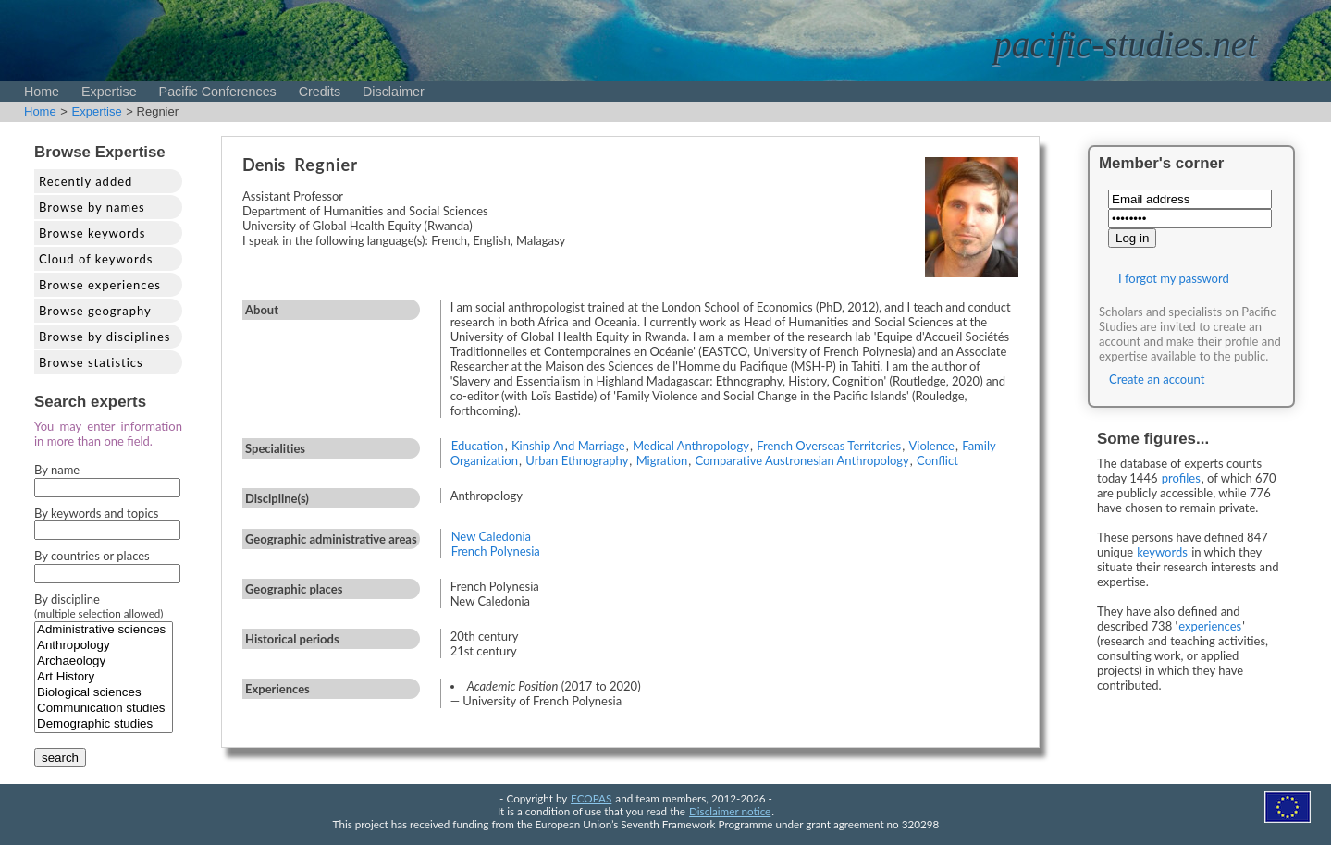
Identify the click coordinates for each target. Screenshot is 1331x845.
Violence (932, 445)
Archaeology (103, 661)
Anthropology (103, 646)
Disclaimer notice (729, 810)
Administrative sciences (103, 630)
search (60, 758)
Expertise (109, 91)
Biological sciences (103, 693)
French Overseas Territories (829, 445)
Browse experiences (100, 284)
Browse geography (95, 310)
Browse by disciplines (104, 336)
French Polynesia (495, 551)
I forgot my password (1173, 278)
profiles (1181, 478)
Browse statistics (91, 362)
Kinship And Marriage (568, 445)
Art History (103, 677)
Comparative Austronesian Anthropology (801, 460)
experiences (1209, 625)
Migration (662, 460)
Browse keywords (92, 233)
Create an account (1156, 379)
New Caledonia (491, 536)
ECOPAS (591, 797)
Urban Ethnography (576, 460)
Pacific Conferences (218, 91)
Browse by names (92, 207)
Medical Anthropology (691, 445)
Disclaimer (394, 91)
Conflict (937, 460)
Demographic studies (103, 724)
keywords (1162, 552)
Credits (319, 91)
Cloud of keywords (96, 258)
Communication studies (103, 708)
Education (477, 445)
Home (41, 91)
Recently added (85, 181)
